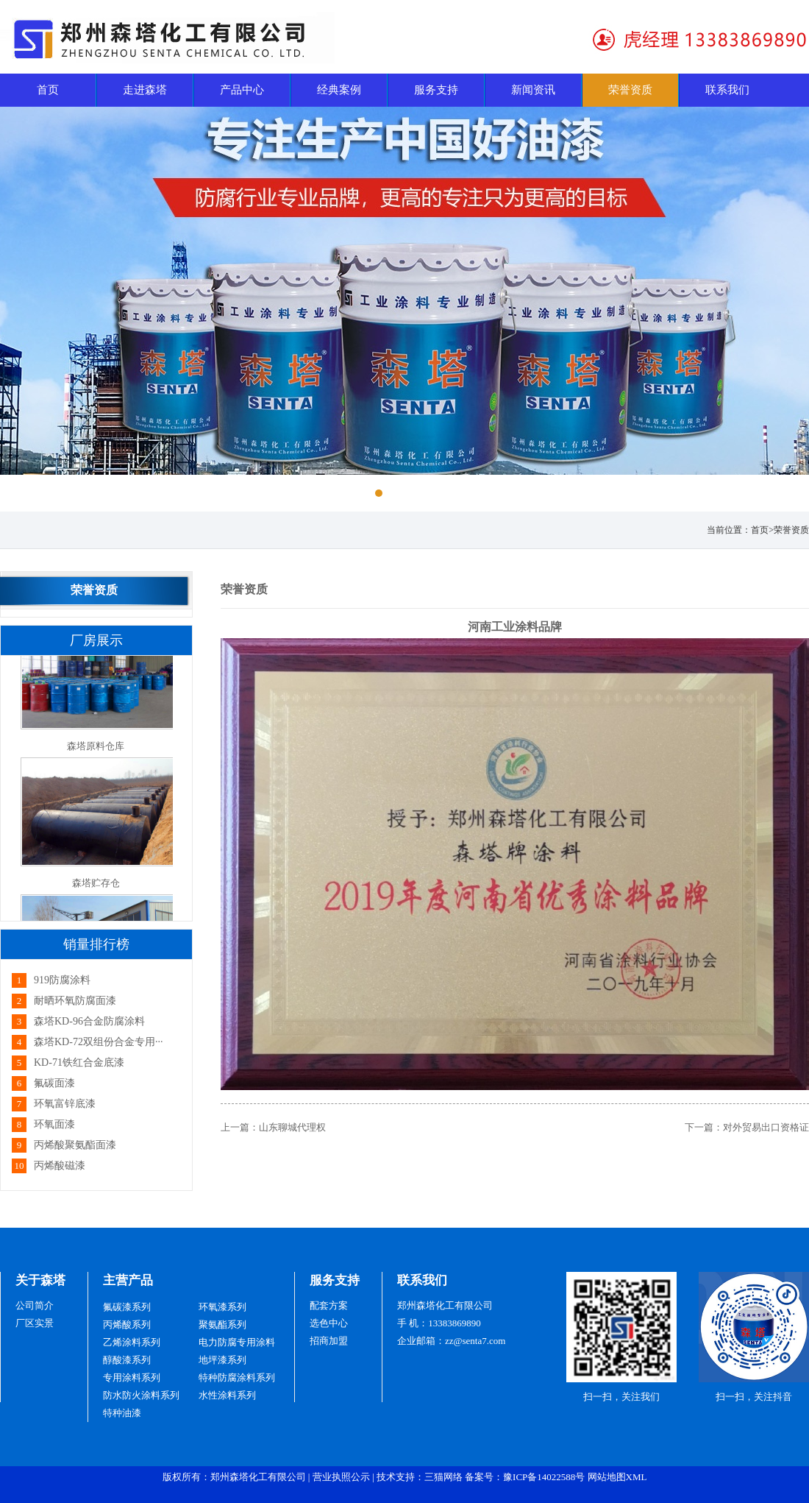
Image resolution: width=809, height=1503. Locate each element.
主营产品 (128, 1280)
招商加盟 (329, 1340)
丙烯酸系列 (127, 1324)
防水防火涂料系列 (141, 1395)
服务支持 (335, 1280)
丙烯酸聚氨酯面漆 (75, 1144)
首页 (760, 530)
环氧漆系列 (222, 1306)
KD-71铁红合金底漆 (79, 1062)
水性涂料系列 (227, 1395)
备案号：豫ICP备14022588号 (525, 1476)
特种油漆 (122, 1412)
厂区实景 (34, 1323)
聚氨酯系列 (222, 1324)
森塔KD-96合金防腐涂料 (89, 1021)
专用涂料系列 (131, 1377)
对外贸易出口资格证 (766, 1127)
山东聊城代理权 (292, 1127)
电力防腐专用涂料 (237, 1342)
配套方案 (329, 1305)
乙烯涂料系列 (131, 1342)
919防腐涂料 (62, 980)
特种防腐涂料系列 (237, 1377)
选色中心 (329, 1323)
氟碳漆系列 (127, 1306)
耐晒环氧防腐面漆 (75, 1000)
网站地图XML (617, 1476)
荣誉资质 (791, 530)
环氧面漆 (54, 1124)
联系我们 (422, 1280)
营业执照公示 (341, 1476)
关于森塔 (40, 1280)
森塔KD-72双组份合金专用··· (98, 1041)
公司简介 (34, 1305)
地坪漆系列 (222, 1359)
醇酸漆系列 (127, 1359)
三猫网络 (443, 1476)
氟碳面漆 (54, 1083)
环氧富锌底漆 (65, 1103)
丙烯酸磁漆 (59, 1165)
